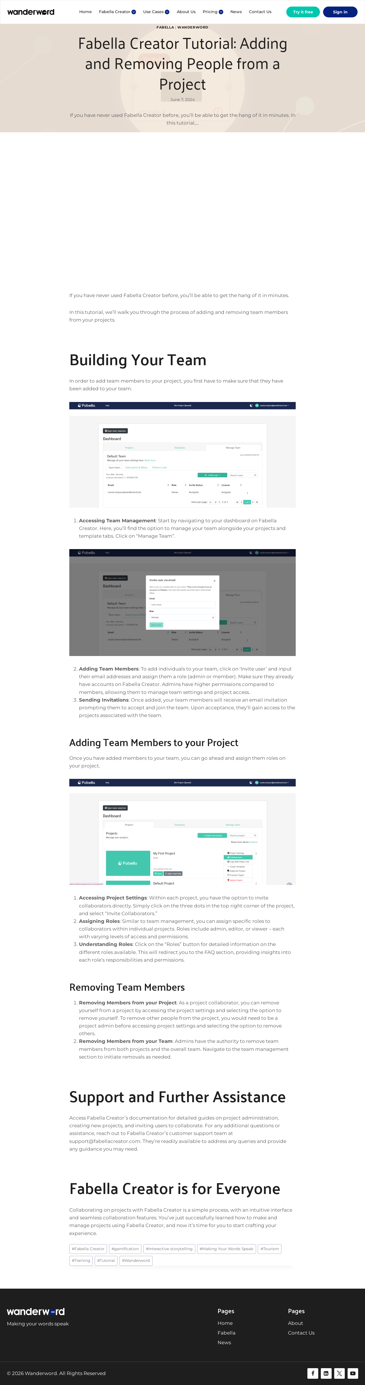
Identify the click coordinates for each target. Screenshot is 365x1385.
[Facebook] (312, 1373)
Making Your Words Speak (226, 1248)
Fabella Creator (88, 1248)
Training (81, 1260)
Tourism (270, 1248)
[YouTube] (353, 1373)
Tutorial (106, 1260)
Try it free (303, 12)
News (236, 11)
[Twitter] (339, 1373)
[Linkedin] (326, 1373)
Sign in (340, 12)
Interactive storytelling (169, 1248)
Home (85, 11)
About (295, 1323)
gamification (125, 1248)
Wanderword (192, 27)
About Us (186, 11)
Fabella (165, 27)
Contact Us (260, 11)
